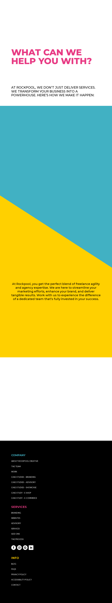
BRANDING (16, 499)
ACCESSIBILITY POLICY (21, 566)
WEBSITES (15, 505)
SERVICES (15, 515)
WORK (14, 458)
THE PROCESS (17, 526)
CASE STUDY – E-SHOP (21, 479)
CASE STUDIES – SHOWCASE (23, 474)
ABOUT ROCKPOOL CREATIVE (24, 448)
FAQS (13, 556)
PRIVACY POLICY (18, 561)
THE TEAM (16, 453)
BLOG (13, 550)
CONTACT (16, 572)
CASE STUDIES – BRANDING (23, 464)
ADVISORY (16, 510)
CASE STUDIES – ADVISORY (23, 469)
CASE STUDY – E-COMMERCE (24, 485)
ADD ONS (15, 521)
